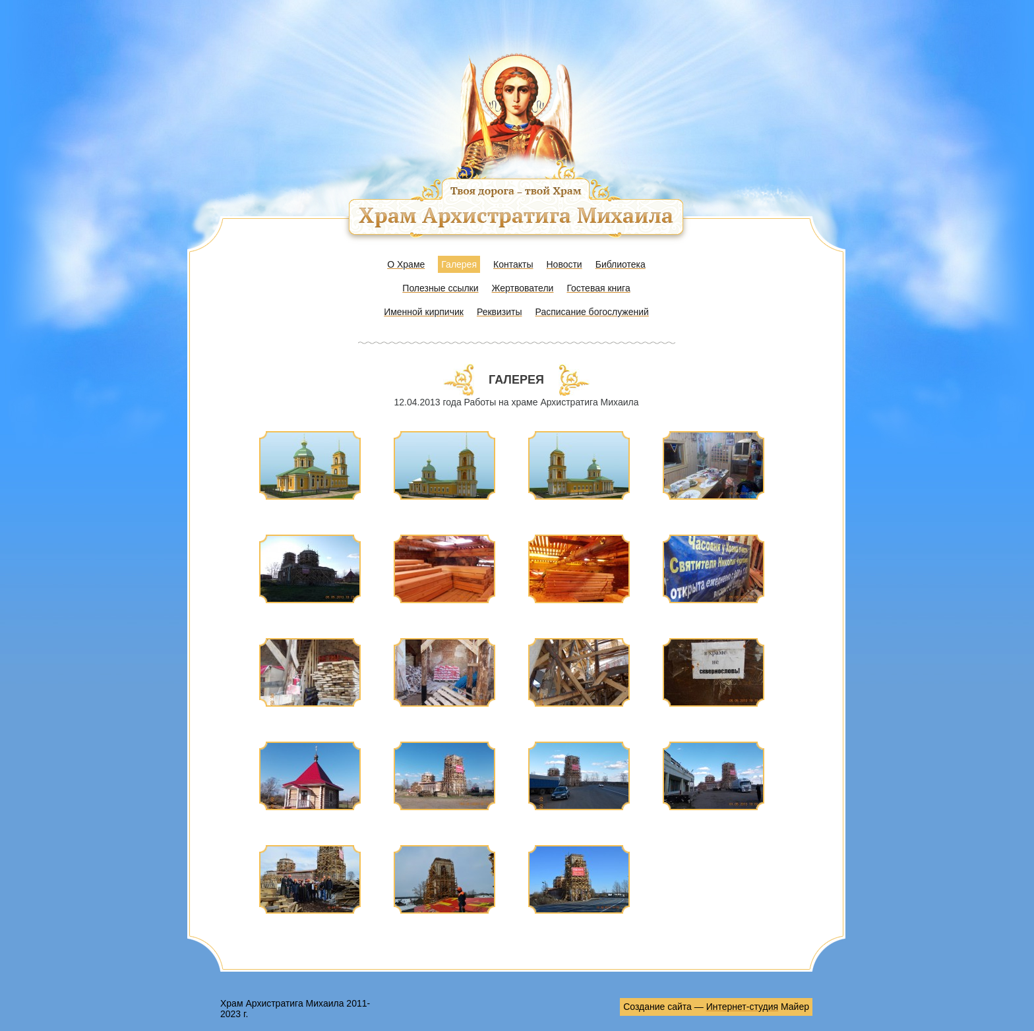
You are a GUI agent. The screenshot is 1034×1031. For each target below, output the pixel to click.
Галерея (459, 264)
